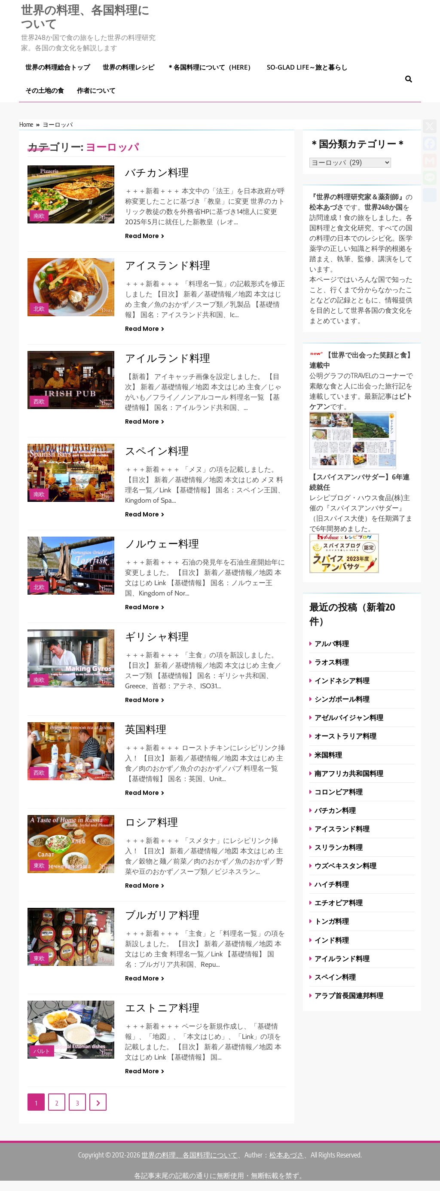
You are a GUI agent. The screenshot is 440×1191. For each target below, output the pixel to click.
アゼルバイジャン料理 (349, 717)
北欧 (39, 309)
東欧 (39, 865)
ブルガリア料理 (162, 914)
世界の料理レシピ (128, 67)
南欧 (39, 216)
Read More (144, 236)
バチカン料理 (157, 171)
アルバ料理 (332, 643)
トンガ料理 (332, 920)
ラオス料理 (332, 661)
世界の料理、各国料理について (85, 16)
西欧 (39, 401)
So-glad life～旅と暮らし (307, 67)
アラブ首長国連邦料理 (349, 995)
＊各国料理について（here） (210, 67)
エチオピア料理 (339, 902)
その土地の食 (44, 90)
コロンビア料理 (339, 791)
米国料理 (328, 754)
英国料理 (145, 728)
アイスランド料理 (167, 264)
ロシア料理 (151, 821)
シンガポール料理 (342, 698)
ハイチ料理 (332, 884)
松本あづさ (286, 1155)
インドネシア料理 (342, 680)
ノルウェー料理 (162, 543)
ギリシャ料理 (157, 635)
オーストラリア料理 (345, 735)
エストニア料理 (162, 1007)
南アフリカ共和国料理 (349, 773)
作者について (96, 90)
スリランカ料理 (339, 847)
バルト (42, 1051)
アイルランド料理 (167, 357)
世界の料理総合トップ (57, 67)
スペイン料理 (157, 450)
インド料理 (332, 939)
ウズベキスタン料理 (345, 865)
